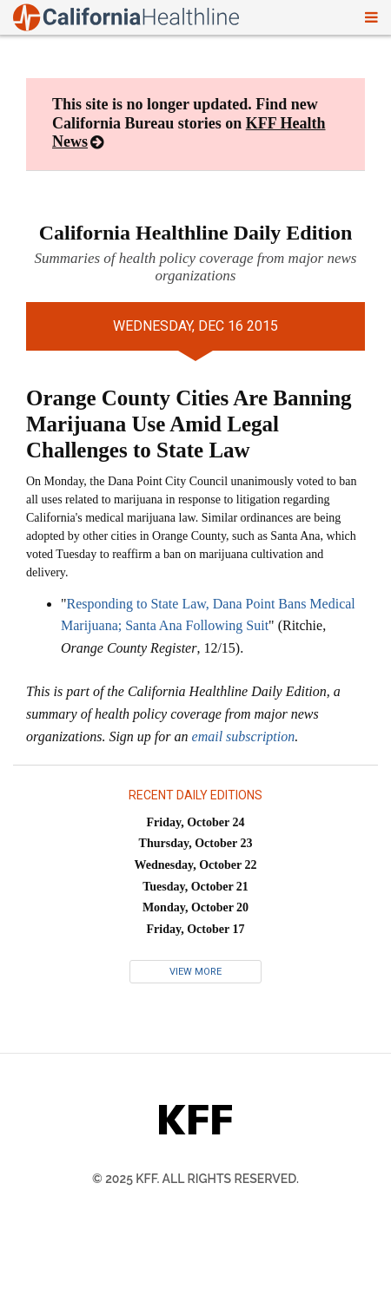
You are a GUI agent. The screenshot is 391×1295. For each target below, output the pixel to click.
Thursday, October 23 (196, 843)
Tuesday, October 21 (195, 886)
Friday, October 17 (196, 929)
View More (195, 971)
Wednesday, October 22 (196, 864)
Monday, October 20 (195, 907)
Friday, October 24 (196, 822)
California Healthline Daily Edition (196, 232)
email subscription (243, 736)
